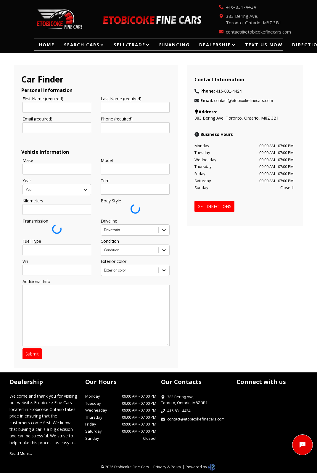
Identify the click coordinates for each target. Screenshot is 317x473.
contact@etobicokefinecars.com (196, 419)
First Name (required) (42, 98)
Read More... (20, 453)
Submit (32, 354)
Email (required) (37, 119)
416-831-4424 (178, 410)
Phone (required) (117, 119)
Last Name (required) (121, 98)
